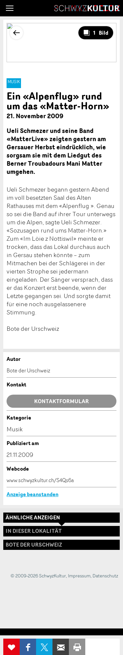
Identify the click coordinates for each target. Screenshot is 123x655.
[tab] (61, 545)
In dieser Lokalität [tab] (34, 531)
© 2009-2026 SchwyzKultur (38, 575)
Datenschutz (105, 575)
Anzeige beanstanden (32, 494)
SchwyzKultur (87, 8)
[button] (9, 8)
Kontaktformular (61, 401)
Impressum (79, 575)
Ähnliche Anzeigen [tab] (33, 517)
